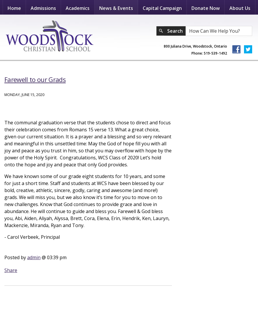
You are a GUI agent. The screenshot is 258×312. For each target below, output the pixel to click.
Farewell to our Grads (35, 79)
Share (10, 270)
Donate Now (205, 8)
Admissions (43, 8)
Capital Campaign (162, 8)
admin (34, 257)
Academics (78, 8)
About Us (239, 8)
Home (14, 8)
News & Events (116, 8)
